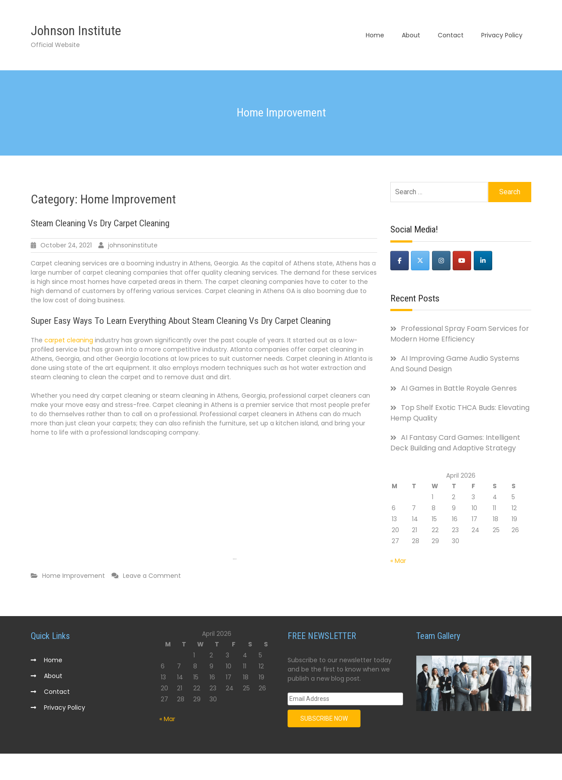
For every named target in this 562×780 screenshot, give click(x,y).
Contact (451, 35)
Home (375, 35)
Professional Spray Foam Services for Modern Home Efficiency (459, 333)
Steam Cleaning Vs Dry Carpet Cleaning (100, 223)
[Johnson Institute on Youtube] (462, 260)
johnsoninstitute (133, 245)
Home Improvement (73, 575)
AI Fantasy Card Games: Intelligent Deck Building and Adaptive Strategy (455, 442)
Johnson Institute (76, 30)
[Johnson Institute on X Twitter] (420, 260)
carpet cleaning (68, 340)
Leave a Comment (152, 575)
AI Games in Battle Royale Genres (459, 388)
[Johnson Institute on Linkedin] (483, 260)
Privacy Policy (501, 35)
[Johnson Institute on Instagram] (441, 260)
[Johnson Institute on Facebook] (399, 260)
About (411, 35)
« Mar (398, 560)
